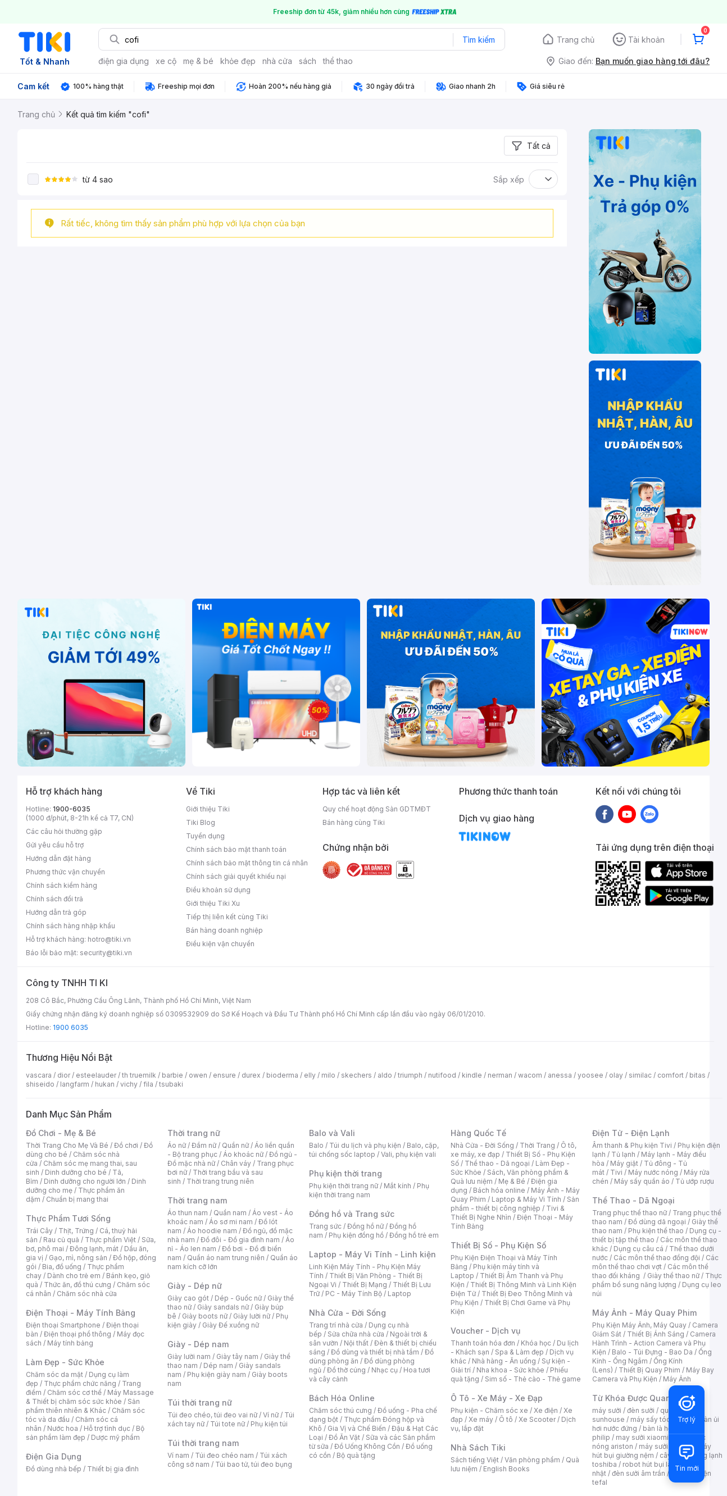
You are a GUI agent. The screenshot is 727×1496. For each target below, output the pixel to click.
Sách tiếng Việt (475, 1460)
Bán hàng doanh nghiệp (224, 930)
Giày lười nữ (251, 1316)
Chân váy (236, 1163)
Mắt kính (397, 1186)
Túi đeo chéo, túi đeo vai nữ (212, 1415)
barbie (172, 1075)
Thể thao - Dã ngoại (497, 1163)
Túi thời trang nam (203, 1443)
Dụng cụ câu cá (639, 1248)
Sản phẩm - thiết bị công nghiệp (515, 1203)
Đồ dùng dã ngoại (657, 1221)
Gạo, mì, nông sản (78, 1257)
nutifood (442, 1075)
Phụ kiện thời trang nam (369, 1190)
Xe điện (546, 1410)
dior (63, 1075)
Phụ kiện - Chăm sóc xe (489, 1410)
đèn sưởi (641, 1410)
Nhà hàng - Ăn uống (504, 1361)
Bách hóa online (499, 1190)
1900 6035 (70, 1027)
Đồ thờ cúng (346, 1370)
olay (616, 1075)
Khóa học (536, 1343)
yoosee (590, 1075)
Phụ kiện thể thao (656, 1230)
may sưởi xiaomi (642, 1437)
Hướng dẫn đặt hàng (58, 858)
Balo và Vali (332, 1133)
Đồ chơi (126, 1145)
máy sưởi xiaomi (665, 1446)
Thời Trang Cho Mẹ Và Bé (67, 1145)
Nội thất (356, 1343)
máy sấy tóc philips (662, 1419)
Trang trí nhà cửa (336, 1325)
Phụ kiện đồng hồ (356, 1235)
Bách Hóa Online (342, 1398)
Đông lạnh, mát (94, 1248)
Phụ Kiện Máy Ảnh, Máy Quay (639, 1325)
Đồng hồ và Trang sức (351, 1214)
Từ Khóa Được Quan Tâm (641, 1398)
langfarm (74, 1084)
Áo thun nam (187, 1212)
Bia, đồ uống (61, 1266)
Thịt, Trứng (76, 1230)
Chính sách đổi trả (54, 899)
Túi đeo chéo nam (224, 1455)
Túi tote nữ (227, 1424)
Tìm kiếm (478, 39)
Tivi (616, 1172)
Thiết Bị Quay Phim (649, 1370)
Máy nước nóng (653, 1172)
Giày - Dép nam (198, 1344)
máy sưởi (606, 1410)
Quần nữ (235, 1145)
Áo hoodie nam (212, 1230)
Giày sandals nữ (223, 1307)
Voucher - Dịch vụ (485, 1330)
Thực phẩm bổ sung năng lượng (657, 1280)
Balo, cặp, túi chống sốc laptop (374, 1150)
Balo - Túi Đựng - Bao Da (652, 1352)
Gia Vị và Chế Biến (357, 1428)
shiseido (40, 1084)
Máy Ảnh (677, 1379)
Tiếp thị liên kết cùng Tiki (227, 917)
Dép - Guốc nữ (238, 1298)
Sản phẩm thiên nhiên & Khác (83, 1406)
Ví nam (178, 1455)
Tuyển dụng (205, 836)
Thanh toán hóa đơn (483, 1343)
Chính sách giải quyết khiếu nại (236, 876)
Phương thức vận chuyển (65, 872)
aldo (385, 1075)
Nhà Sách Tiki (478, 1447)
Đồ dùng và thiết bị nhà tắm (375, 1352)
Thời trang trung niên (220, 1181)
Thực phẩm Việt (110, 1239)
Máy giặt (624, 1163)
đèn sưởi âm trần (638, 1473)
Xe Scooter (537, 1419)
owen (198, 1075)
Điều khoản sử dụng (218, 890)
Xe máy (481, 1419)
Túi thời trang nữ (199, 1402)
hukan (105, 1084)
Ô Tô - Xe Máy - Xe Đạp (497, 1398)
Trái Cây (39, 1230)
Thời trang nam (197, 1200)
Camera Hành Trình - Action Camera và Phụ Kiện (654, 1343)
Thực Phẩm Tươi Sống (68, 1218)
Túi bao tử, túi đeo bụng (253, 1464)
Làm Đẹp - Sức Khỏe (65, 1362)
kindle (472, 1075)
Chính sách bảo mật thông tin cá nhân (247, 863)
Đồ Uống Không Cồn (367, 1446)
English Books (506, 1469)
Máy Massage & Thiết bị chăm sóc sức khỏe (90, 1397)
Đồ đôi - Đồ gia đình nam (240, 1239)
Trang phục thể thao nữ (629, 1212)
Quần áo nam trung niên (226, 1257)
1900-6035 (71, 809)
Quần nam (230, 1212)
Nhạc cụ (384, 1370)
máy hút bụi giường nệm (651, 1450)
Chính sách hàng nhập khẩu (70, 926)
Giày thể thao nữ (673, 1275)
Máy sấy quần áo (642, 1181)
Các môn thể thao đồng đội (657, 1257)
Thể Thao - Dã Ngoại (633, 1200)
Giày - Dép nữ (194, 1285)
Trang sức (325, 1226)
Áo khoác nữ (243, 1154)
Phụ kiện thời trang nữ (343, 1186)
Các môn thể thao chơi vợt (655, 1262)
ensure (224, 1075)
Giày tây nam (237, 1356)
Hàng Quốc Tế (478, 1133)
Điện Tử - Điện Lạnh (631, 1133)
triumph (410, 1075)
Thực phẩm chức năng (80, 1383)
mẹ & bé (198, 61)
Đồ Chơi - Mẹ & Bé (61, 1133)
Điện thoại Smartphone (63, 1325)
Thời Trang (537, 1145)
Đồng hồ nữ (365, 1226)
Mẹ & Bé (511, 1181)
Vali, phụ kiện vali (408, 1154)
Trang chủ (575, 39)
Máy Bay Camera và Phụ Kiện (653, 1374)
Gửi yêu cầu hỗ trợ (55, 845)
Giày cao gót (188, 1298)
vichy (129, 1084)
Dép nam (218, 1365)
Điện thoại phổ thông (77, 1334)
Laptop (399, 1293)
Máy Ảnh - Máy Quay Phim (644, 1312)
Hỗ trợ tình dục (107, 1428)
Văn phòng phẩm (532, 1460)
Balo (316, 1145)
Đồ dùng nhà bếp (53, 1469)
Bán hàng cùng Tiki (353, 822)
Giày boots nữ (205, 1316)
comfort (670, 1075)
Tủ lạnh (623, 1154)
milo (328, 1075)
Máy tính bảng (70, 1343)
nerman (500, 1075)
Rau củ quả (61, 1239)
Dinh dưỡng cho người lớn (85, 1181)
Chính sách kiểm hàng (61, 885)
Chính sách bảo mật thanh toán (236, 849)
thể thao (338, 61)
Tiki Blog (200, 822)
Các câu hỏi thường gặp (64, 831)
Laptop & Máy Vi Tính (526, 1199)
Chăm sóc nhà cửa (87, 1293)
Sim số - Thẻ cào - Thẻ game (533, 1379)
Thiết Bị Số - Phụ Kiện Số (498, 1245)
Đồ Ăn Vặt (344, 1437)
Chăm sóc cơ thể (74, 1392)
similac (640, 1075)
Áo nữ (176, 1145)
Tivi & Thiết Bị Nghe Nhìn (508, 1212)
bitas (697, 1075)
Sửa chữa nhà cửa (356, 1334)
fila (148, 1084)
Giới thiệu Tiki (208, 809)
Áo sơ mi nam (231, 1221)
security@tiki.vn (106, 952)
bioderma (282, 1075)
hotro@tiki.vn (109, 939)
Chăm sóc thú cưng (340, 1410)
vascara (39, 1075)
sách (307, 61)
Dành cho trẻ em (74, 1275)
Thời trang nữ (193, 1133)
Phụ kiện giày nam (216, 1374)
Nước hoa (62, 1428)
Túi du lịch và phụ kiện (365, 1145)
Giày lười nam (189, 1356)
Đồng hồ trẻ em (414, 1235)
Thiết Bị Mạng (364, 1284)
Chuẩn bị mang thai (77, 1199)
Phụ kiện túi (269, 1424)
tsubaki (171, 1084)
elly (310, 1075)
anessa (560, 1075)
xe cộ (166, 61)
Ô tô (506, 1419)
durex (251, 1075)
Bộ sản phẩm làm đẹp (85, 1433)
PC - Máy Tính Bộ (353, 1293)
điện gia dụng (123, 61)
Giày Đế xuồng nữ (230, 1325)
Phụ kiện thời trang (345, 1173)
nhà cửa (277, 61)
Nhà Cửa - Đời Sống (347, 1312)
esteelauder (96, 1075)
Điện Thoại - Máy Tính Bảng (80, 1312)
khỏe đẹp (238, 61)
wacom (530, 1075)
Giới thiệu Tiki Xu (213, 903)
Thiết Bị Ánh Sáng (655, 1334)
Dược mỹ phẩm (115, 1437)
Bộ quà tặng (356, 1455)
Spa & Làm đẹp (519, 1352)
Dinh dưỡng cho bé (76, 1172)
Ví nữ (271, 1415)
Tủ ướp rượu (694, 1181)
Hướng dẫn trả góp (56, 912)
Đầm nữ (204, 1145)
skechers (356, 1075)
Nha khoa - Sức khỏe (510, 1370)
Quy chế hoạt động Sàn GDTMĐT (376, 809)
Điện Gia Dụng (53, 1456)
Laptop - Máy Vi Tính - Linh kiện (372, 1254)
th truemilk (139, 1075)
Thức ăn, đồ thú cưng (77, 1284)
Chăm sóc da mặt (54, 1374)
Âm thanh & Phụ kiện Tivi (632, 1145)
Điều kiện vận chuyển (220, 943)
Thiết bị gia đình (113, 1469)
